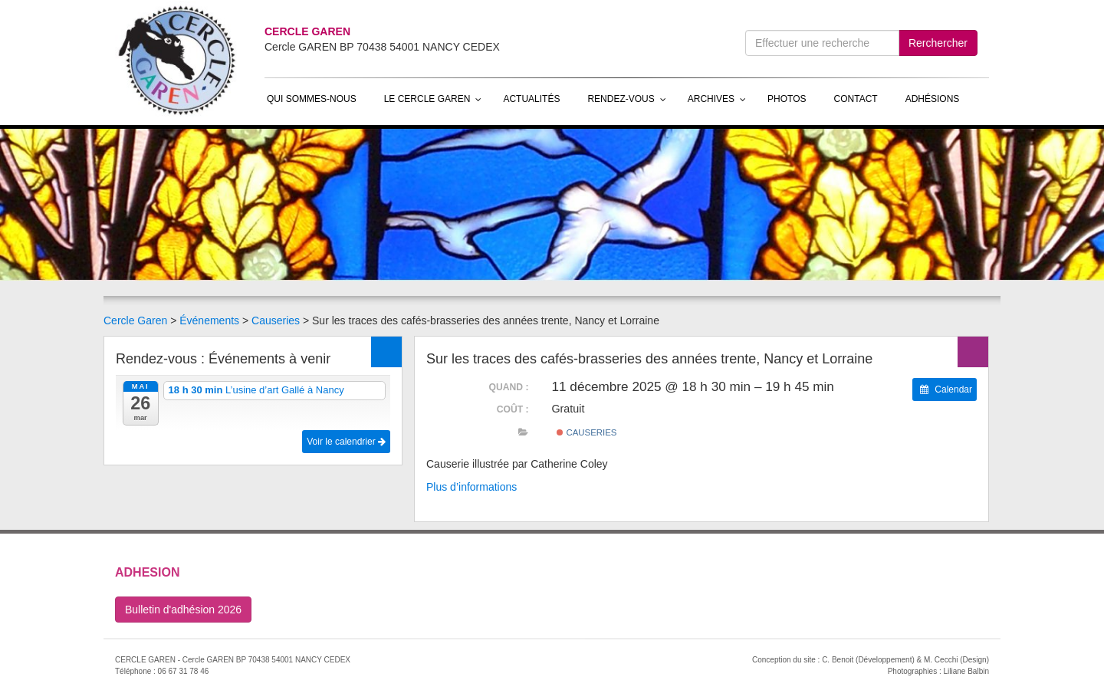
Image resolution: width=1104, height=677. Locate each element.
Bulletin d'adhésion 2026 (183, 609)
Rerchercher (938, 43)
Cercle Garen (135, 320)
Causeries (275, 320)
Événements (209, 320)
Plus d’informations (471, 487)
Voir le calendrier (346, 441)
